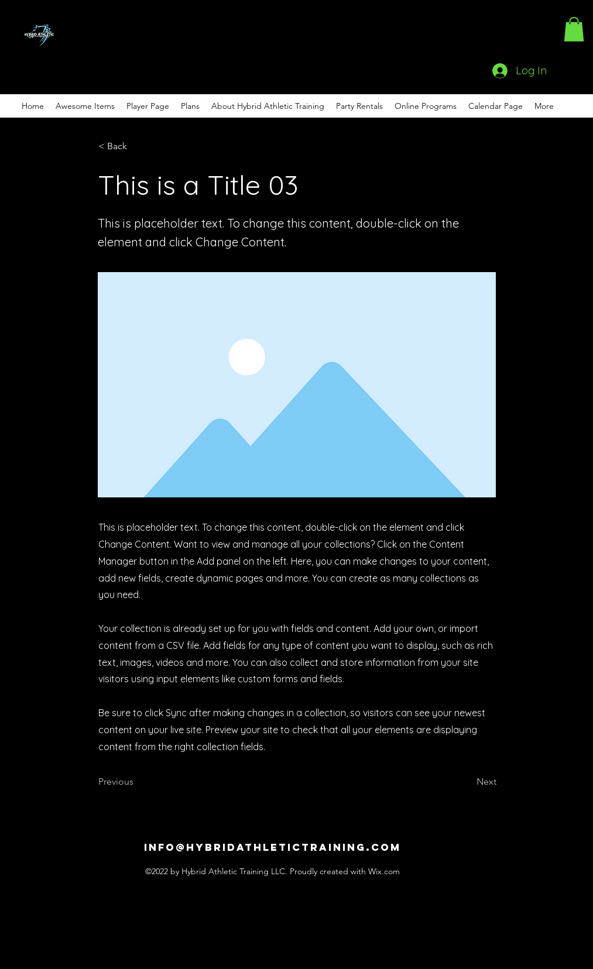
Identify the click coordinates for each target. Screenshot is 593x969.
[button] (574, 29)
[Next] (467, 781)
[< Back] (137, 146)
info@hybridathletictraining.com (272, 847)
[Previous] (137, 781)
